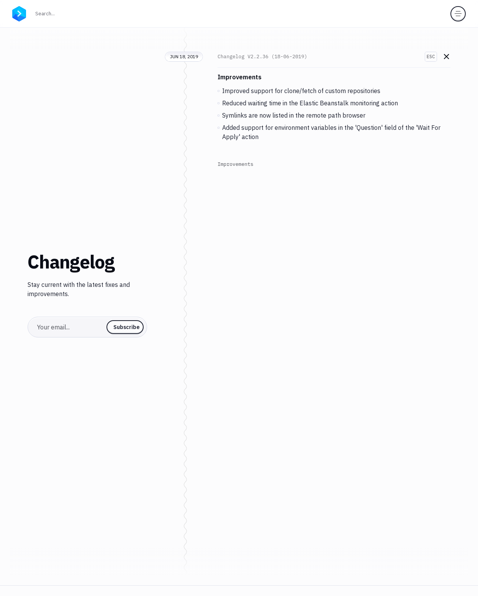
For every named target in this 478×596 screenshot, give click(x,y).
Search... (61, 13)
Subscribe (126, 327)
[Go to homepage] (19, 13)
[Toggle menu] (458, 13)
